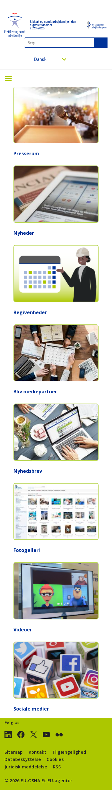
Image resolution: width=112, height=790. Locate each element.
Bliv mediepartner (35, 391)
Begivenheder (30, 312)
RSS (57, 767)
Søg (101, 42)
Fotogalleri (26, 550)
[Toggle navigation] (8, 78)
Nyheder (23, 233)
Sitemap (13, 752)
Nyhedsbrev (27, 471)
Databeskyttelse (22, 759)
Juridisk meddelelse (25, 767)
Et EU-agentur (57, 780)
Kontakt (37, 752)
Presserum (26, 153)
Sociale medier (31, 708)
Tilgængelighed (69, 752)
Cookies (55, 759)
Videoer (22, 629)
